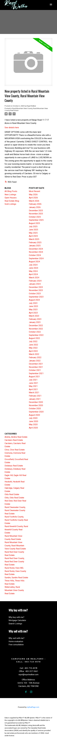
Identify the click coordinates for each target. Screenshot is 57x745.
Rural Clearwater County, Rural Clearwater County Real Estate (15, 510)
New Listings (10, 194)
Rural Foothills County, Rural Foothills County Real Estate (16, 520)
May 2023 (33, 309)
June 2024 (33, 268)
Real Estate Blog (12, 201)
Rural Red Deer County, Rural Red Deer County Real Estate (14, 561)
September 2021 (36, 373)
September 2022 (36, 335)
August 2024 (34, 261)
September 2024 (36, 258)
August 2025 (34, 223)
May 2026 (33, 194)
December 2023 (36, 287)
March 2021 (34, 392)
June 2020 (33, 421)
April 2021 (33, 389)
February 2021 (35, 396)
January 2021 (35, 399)
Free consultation (16, 644)
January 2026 (35, 207)
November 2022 (36, 329)
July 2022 (33, 341)
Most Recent (34, 191)
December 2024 (36, 249)
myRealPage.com (33, 707)
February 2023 (35, 319)
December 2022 (36, 325)
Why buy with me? (16, 617)
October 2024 (35, 255)
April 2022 (33, 351)
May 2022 (33, 348)
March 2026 (34, 201)
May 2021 (33, 386)
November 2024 (36, 252)
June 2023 (33, 306)
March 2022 (34, 354)
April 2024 (33, 274)
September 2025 (36, 220)
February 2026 (35, 204)
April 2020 (33, 428)
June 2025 (33, 229)
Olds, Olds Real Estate (14, 497)
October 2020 (35, 408)
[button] (26, 692)
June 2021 (33, 383)
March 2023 (34, 316)
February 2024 (35, 281)
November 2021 (36, 367)
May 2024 (33, 271)
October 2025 (35, 217)
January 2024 (35, 284)
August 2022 (34, 338)
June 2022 (33, 345)
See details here (12, 127)
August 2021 (34, 376)
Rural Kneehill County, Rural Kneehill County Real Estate (16, 529)
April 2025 (33, 236)
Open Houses (11, 197)
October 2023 (35, 293)
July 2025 (33, 226)
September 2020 (36, 412)
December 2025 (36, 210)
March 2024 (34, 277)
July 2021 (33, 380)
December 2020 (36, 402)
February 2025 (35, 242)
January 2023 (35, 322)
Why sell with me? (16, 638)
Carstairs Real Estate (14, 440)
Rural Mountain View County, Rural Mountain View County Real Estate (15, 545)
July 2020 (33, 418)
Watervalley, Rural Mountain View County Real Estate (14, 590)
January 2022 (35, 361)
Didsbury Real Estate (14, 466)
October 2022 (35, 332)
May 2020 (33, 424)
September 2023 (36, 297)
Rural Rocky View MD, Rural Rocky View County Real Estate (15, 571)
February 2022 (35, 357)
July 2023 (33, 303)
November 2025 (36, 213)
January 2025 (35, 245)
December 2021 (36, 364)
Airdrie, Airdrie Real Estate (16, 437)
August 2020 (34, 415)
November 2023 (36, 290)
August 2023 (34, 300)
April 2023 (33, 313)
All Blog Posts (11, 191)
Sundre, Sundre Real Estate (16, 577)
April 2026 (33, 197)
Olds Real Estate (12, 494)
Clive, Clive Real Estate (15, 450)
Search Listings (15, 623)
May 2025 (33, 233)
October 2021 (35, 370)
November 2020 (36, 405)
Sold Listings (10, 204)
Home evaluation (16, 641)
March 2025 (34, 239)
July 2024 (33, 265)
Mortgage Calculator (17, 620)
